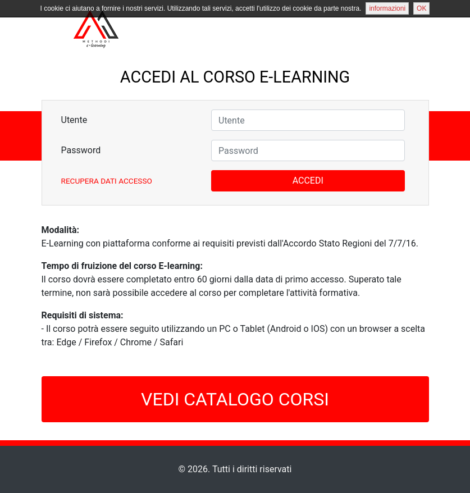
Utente (74, 120)
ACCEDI (308, 180)
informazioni (387, 8)
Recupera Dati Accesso (106, 180)
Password (81, 150)
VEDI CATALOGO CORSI (235, 399)
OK (421, 8)
